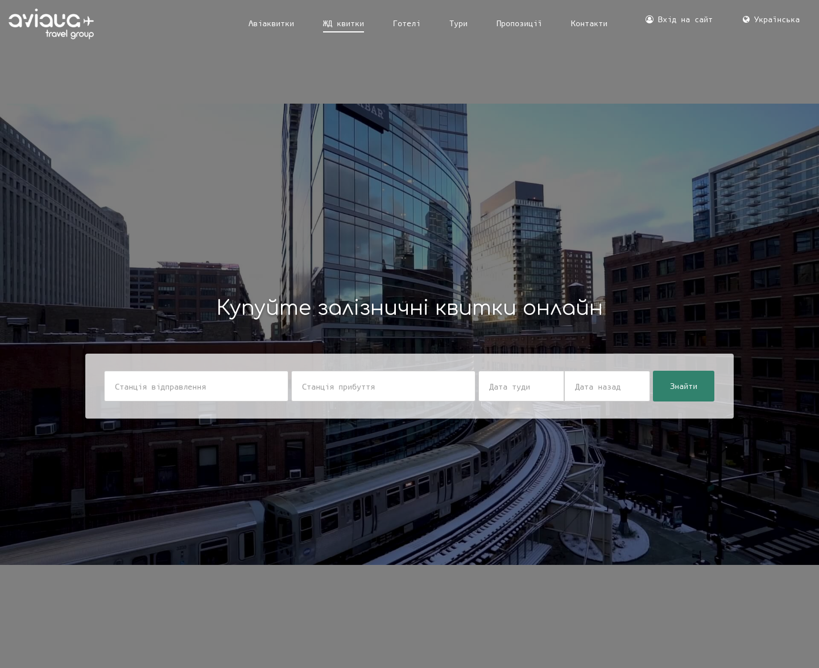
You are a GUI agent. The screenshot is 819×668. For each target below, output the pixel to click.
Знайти (683, 386)
